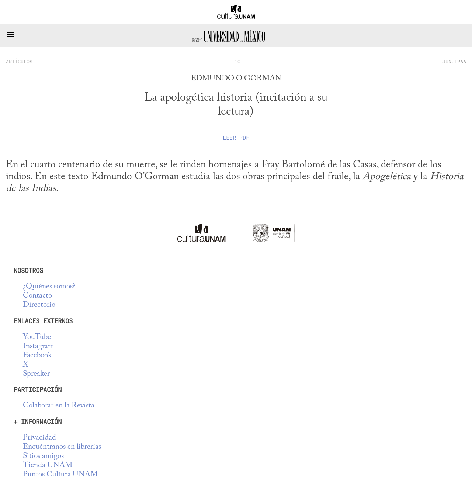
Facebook (37, 356)
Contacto (37, 296)
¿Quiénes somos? (49, 287)
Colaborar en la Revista (58, 406)
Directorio (39, 305)
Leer (236, 138)
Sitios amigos (43, 456)
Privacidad (39, 438)
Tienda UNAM (47, 465)
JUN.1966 (454, 61)
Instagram (38, 346)
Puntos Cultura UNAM (60, 475)
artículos (19, 61)
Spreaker (36, 374)
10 (237, 61)
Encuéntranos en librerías (62, 447)
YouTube (37, 337)
